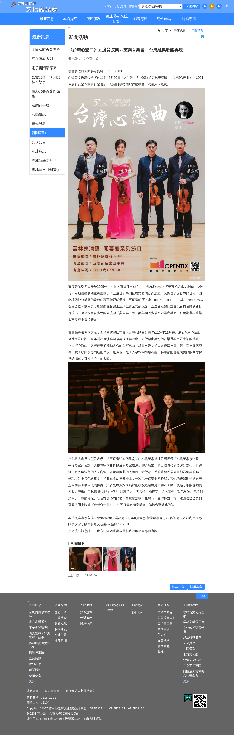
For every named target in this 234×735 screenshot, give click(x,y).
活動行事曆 (40, 105)
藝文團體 (164, 646)
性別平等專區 (192, 665)
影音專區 (140, 19)
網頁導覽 (120, 6)
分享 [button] (227, 6)
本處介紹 (70, 19)
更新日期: (33, 697)
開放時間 (61, 640)
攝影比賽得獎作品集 (46, 93)
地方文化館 (190, 654)
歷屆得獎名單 (192, 637)
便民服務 (93, 19)
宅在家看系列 (42, 59)
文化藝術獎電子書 (193, 629)
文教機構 (164, 640)
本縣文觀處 (165, 612)
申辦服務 (86, 618)
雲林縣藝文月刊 (44, 160)
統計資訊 (39, 151)
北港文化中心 (192, 660)
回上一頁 (178, 586)
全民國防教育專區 (46, 49)
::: (29, 28)
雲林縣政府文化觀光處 (34, 6)
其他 (161, 652)
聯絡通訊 (61, 629)
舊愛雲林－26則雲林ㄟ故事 (46, 79)
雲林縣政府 (135, 6)
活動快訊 (39, 114)
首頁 (165, 30)
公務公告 (39, 142)
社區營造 (189, 648)
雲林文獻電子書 (193, 622)
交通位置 (61, 635)
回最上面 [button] (196, 586)
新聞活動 (39, 133)
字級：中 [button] (212, 6)
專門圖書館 (165, 623)
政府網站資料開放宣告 (81, 691)
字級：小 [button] (204, 6)
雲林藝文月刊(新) (45, 170)
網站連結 (164, 19)
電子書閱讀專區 (44, 68)
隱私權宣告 (34, 691)
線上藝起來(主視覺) (117, 18)
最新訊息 (47, 19)
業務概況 (61, 623)
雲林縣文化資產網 (193, 614)
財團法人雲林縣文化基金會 (193, 673)
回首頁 (108, 6)
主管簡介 (61, 618)
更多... (33, 681)
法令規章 (86, 612)
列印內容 (202, 37)
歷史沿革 (61, 612)
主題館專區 (187, 19)
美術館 (162, 635)
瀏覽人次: (33, 702)
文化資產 (189, 643)
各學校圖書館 (167, 618)
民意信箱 (86, 623)
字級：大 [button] (219, 6)
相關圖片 (78, 543)
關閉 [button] (202, 596)
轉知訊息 (39, 124)
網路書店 (164, 629)
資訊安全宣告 (54, 691)
